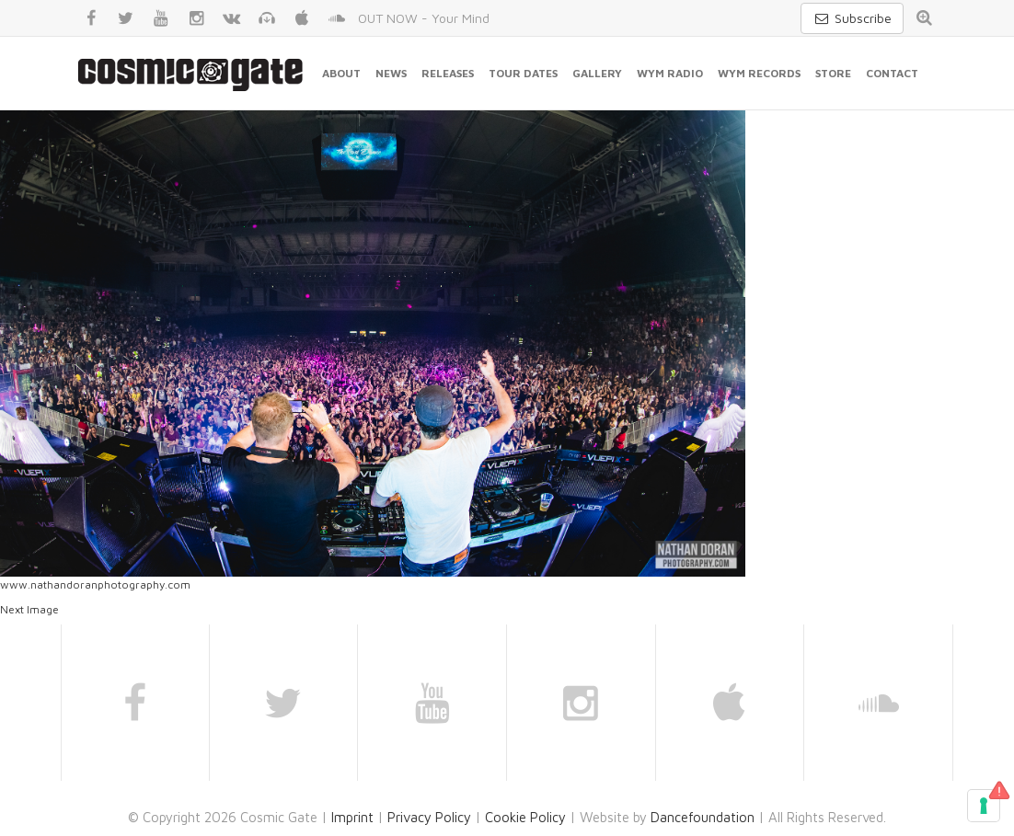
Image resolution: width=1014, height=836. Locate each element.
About (341, 73)
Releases (447, 73)
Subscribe (852, 18)
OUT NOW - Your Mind (424, 18)
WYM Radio (670, 73)
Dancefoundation (703, 817)
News (391, 73)
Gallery (597, 73)
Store (833, 73)
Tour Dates (523, 73)
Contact (892, 73)
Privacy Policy (429, 817)
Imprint (352, 817)
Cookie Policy (525, 817)
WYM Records (759, 73)
